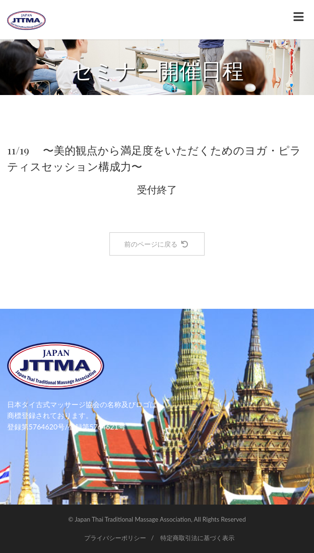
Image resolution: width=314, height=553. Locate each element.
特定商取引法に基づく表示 (197, 538)
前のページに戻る (156, 244)
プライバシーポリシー (115, 538)
